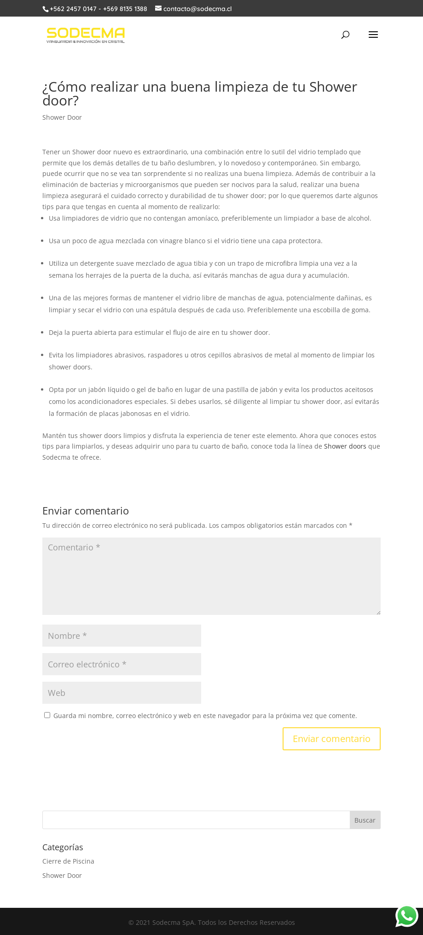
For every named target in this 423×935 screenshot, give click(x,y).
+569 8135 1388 (125, 9)
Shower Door (62, 117)
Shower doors (345, 446)
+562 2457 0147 (73, 9)
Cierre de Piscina (68, 861)
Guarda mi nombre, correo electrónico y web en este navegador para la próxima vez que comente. (205, 715)
